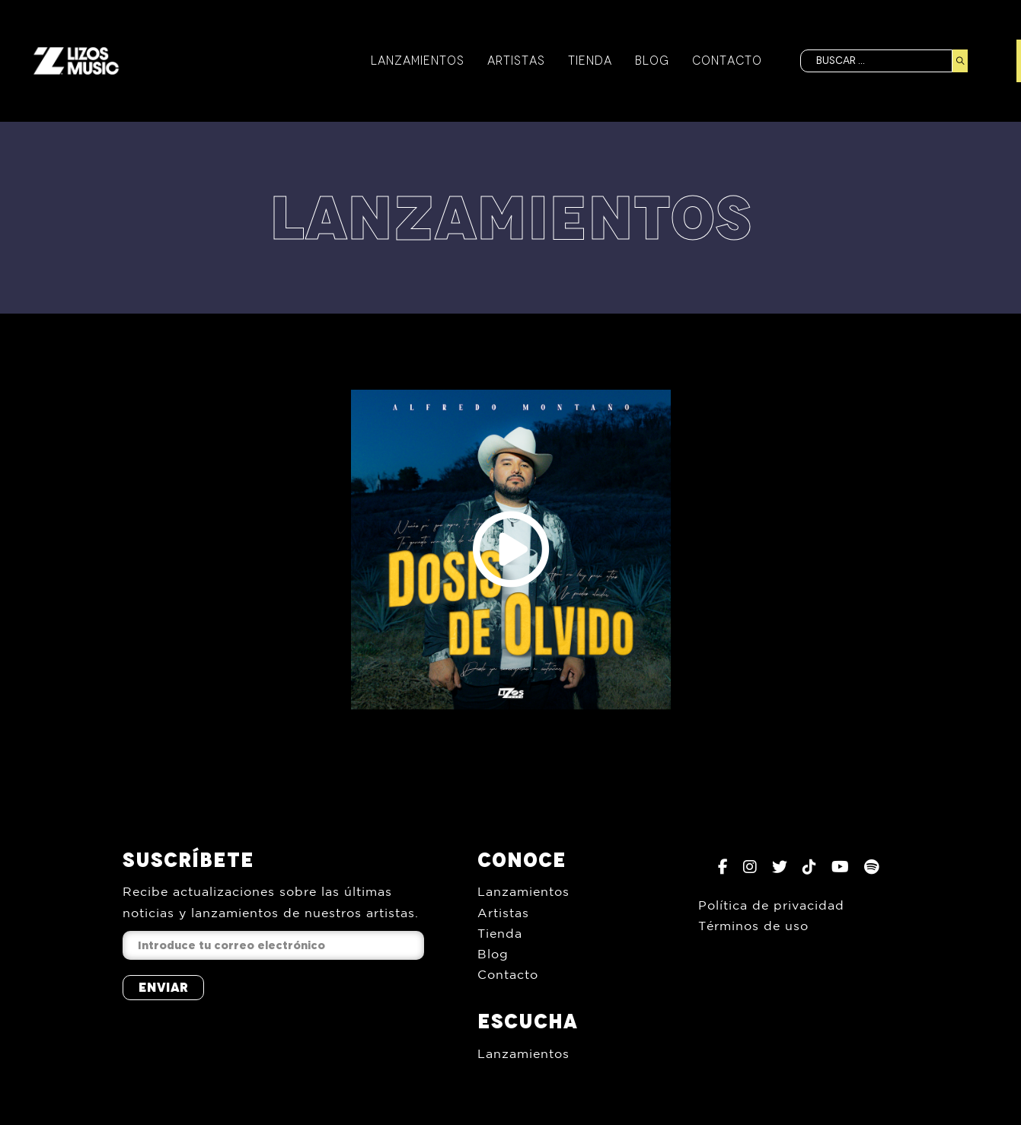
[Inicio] (76, 61)
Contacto (727, 60)
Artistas (516, 60)
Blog (652, 60)
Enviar (163, 987)
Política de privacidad (771, 905)
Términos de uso (753, 925)
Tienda (590, 60)
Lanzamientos (417, 60)
